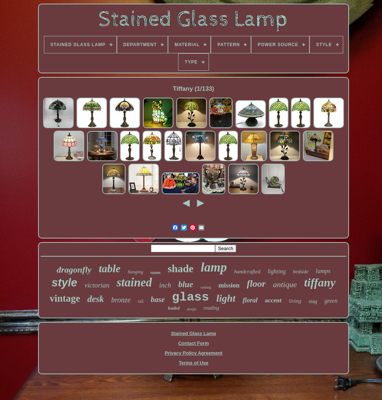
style (64, 282)
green (330, 301)
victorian (97, 285)
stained (134, 282)
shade (180, 268)
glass (190, 297)
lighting (277, 271)
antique (285, 284)
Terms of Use (193, 363)
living (295, 301)
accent (273, 300)
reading (211, 308)
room (156, 272)
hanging (135, 271)
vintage (65, 298)
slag (313, 301)
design (191, 309)
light (225, 298)
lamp (214, 267)
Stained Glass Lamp (193, 333)
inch (165, 285)
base (158, 299)
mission (228, 285)
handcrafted (247, 271)
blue (185, 284)
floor (256, 283)
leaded (174, 308)
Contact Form (193, 343)
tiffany (320, 282)
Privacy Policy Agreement (193, 353)
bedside (300, 271)
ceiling (205, 287)
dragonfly (74, 269)
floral (250, 300)
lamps (323, 271)
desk (95, 299)
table (109, 268)
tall (140, 301)
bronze (121, 300)
